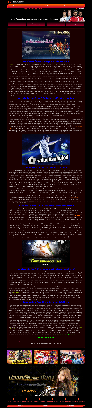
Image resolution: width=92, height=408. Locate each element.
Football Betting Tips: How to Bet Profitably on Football (25, 341)
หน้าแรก (14, 6)
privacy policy (71, 407)
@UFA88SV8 (71, 335)
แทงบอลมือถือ (44, 6)
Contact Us (20, 407)
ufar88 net (16, 76)
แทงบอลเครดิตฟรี (75, 198)
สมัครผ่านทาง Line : (63, 335)
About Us (45, 407)
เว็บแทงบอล (28, 6)
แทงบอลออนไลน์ (61, 6)
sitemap (77, 6)
